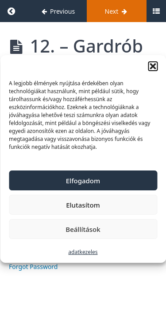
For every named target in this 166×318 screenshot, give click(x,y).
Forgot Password (33, 266)
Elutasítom (83, 205)
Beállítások (83, 229)
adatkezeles (82, 252)
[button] (152, 66)
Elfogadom (83, 180)
